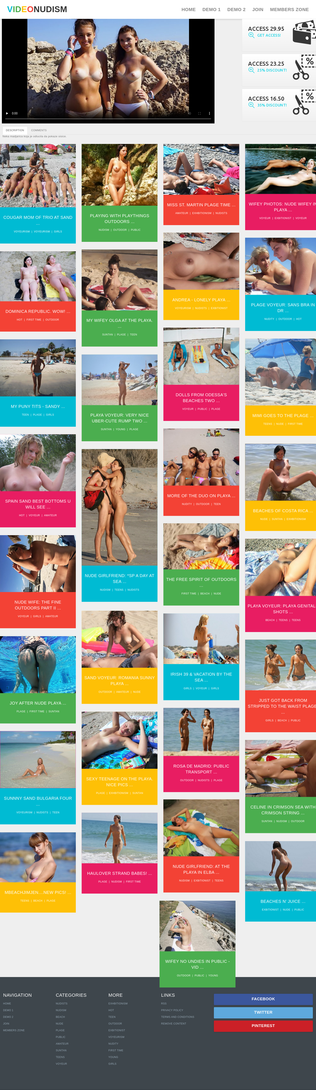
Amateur (185, 213)
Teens (272, 428)
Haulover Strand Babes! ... (121, 887)
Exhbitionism (205, 213)
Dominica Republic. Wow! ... (38, 314)
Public (137, 229)
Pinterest (263, 1025)
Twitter (263, 1012)
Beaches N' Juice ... (287, 916)
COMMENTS (39, 130)
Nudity (274, 320)
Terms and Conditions (177, 1017)
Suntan (109, 337)
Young (122, 434)
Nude (285, 428)
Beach (208, 602)
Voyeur (269, 218)
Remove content (173, 1023)
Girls (58, 231)
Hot (304, 320)
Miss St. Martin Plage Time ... (204, 205)
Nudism (105, 229)
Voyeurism (22, 231)
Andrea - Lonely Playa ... (205, 301)
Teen (135, 337)
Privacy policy (172, 1010)
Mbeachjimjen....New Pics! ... (38, 907)
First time (34, 322)
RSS (163, 1003)
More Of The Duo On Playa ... (204, 501)
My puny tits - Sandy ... (38, 410)
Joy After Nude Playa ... (38, 714)
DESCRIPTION (15, 130)
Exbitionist (287, 218)
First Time (115, 1050)
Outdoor (121, 229)
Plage (123, 337)
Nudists (225, 213)
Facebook (263, 999)
